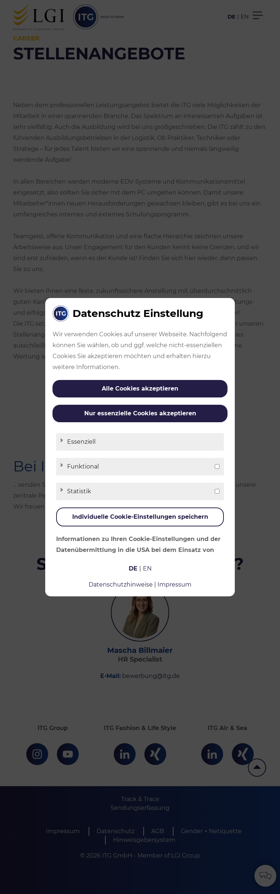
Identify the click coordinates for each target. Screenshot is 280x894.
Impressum (174, 584)
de (133, 568)
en (147, 568)
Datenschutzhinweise (121, 584)
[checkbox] (217, 466)
